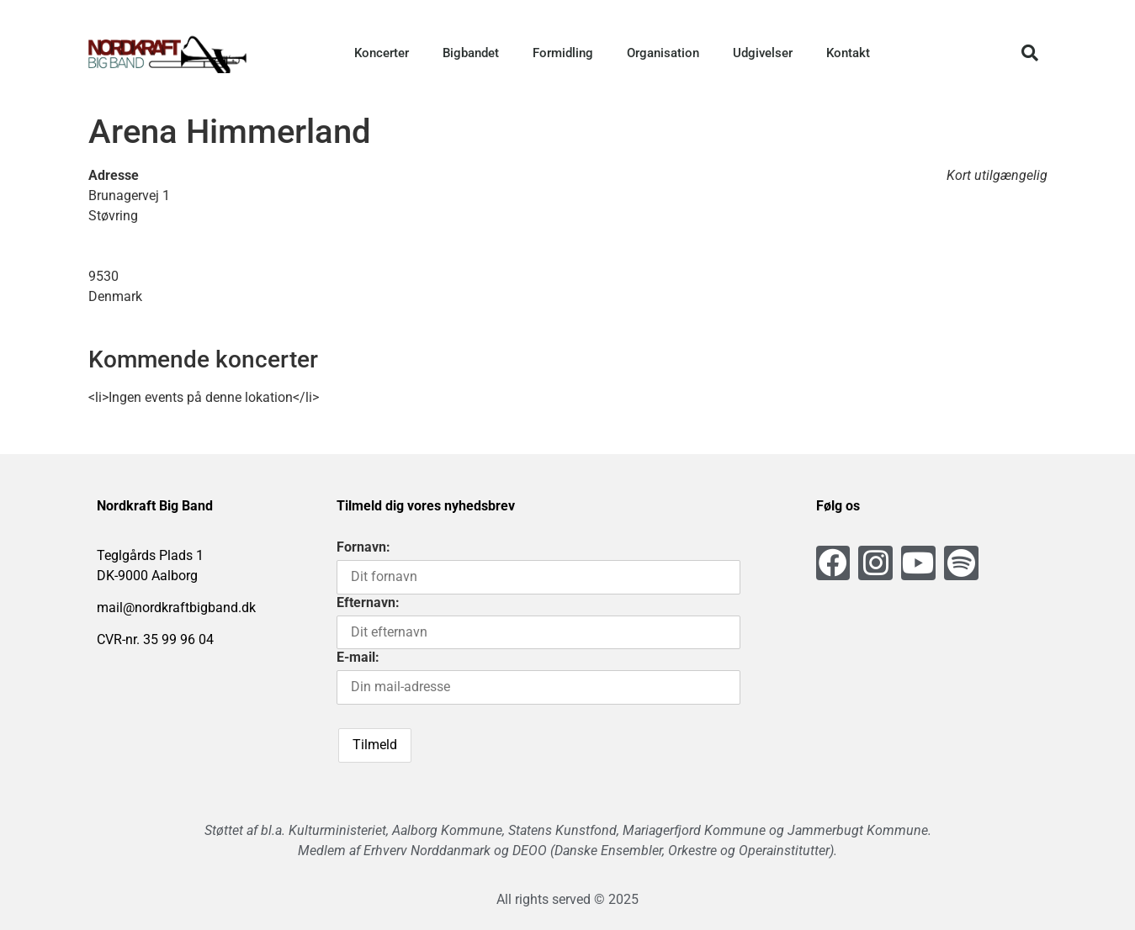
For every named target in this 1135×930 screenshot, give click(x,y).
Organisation (663, 53)
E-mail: (358, 657)
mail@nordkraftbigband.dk (176, 608)
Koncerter (381, 53)
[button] (1030, 53)
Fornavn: (363, 547)
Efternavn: (368, 602)
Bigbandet (471, 53)
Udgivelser (763, 53)
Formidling (563, 53)
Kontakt (848, 53)
